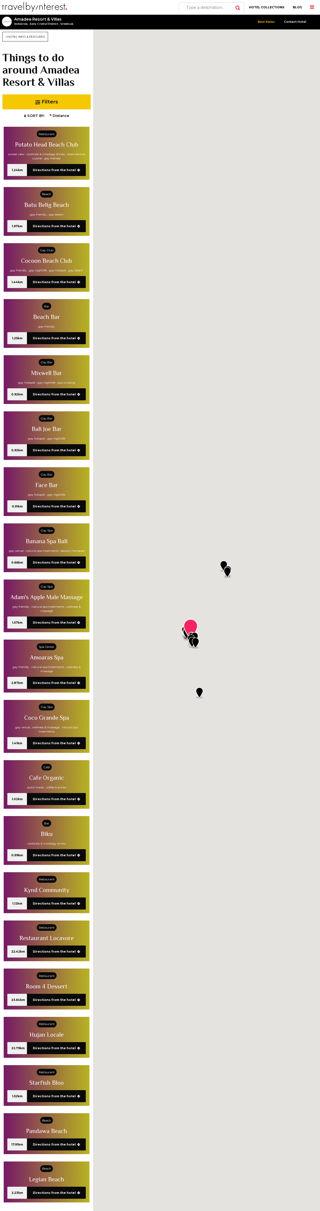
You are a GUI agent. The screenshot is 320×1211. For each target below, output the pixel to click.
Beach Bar (46, 316)
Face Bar (46, 485)
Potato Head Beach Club (46, 144)
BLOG (297, 7)
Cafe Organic (46, 777)
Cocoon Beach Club (46, 260)
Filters (46, 102)
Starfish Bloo (46, 1082)
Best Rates (266, 22)
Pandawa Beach (46, 1131)
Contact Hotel (295, 22)
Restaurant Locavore (46, 938)
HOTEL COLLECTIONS (266, 7)
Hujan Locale (46, 1034)
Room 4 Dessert (46, 986)
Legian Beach (46, 1179)
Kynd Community (46, 890)
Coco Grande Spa (46, 717)
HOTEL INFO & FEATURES (25, 36)
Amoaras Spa (46, 657)
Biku (47, 833)
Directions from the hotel (56, 170)
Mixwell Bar (46, 373)
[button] (195, 643)
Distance (59, 115)
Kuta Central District (44, 23)
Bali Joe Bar (47, 428)
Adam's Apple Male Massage (46, 597)
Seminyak (66, 23)
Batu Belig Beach (46, 204)
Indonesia (21, 23)
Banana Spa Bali (47, 541)
